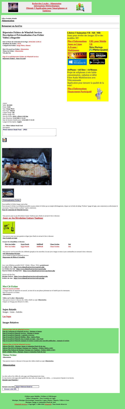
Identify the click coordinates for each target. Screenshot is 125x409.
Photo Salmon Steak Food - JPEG (29, 132)
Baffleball (40, 244)
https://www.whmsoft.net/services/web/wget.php (29, 278)
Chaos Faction (54, 244)
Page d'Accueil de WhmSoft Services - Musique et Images (21, 333)
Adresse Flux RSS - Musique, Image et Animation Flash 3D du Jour (24, 346)
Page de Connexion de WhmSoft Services (15, 210)
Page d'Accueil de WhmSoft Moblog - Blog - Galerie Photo (21, 337)
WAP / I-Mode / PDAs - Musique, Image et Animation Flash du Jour (24, 352)
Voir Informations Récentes (11, 253)
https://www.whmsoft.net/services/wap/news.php (29, 267)
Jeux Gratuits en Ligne (10, 238)
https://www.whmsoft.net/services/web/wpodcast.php (31, 276)
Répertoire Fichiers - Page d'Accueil (14, 58)
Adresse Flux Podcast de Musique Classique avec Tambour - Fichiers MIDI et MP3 (29, 350)
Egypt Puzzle (25, 244)
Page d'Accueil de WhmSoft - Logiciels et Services (18, 335)
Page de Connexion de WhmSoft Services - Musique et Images (22, 331)
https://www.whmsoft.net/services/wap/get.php (31, 269)
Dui (69, 244)
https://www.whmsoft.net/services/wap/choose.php (39, 271)
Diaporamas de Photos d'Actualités (14, 257)
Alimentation (9, 365)
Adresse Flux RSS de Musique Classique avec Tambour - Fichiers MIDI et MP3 (28, 348)
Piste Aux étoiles (10, 244)
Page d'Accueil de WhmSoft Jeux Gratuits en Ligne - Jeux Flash (23, 339)
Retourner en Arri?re (12, 26)
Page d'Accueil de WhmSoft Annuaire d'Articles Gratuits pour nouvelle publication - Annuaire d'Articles (36, 341)
